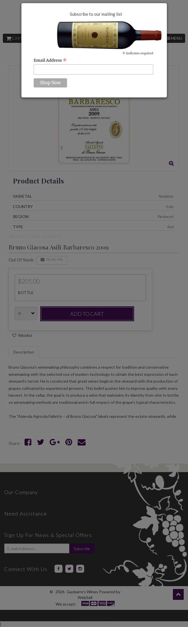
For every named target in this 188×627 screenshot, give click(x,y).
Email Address (50, 60)
